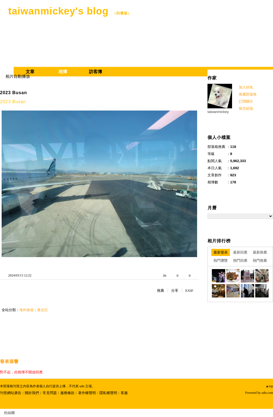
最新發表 (220, 252)
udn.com (267, 393)
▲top (269, 386)
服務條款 (67, 393)
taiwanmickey (218, 112)
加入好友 (246, 87)
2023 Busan (13, 92)
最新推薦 (260, 252)
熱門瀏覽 (220, 260)
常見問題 (50, 393)
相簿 (62, 71)
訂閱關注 (246, 101)
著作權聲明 (87, 393)
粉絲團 (9, 413)
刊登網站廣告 (10, 393)
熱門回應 (240, 260)
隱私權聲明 (108, 393)
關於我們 (32, 393)
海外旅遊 (26, 310)
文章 (30, 71)
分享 (174, 290)
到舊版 (122, 13)
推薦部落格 (248, 94)
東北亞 (42, 310)
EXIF (189, 290)
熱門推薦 (260, 260)
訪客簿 (95, 71)
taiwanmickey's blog (58, 11)
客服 (124, 393)
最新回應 (240, 252)
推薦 (160, 290)
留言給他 (246, 108)
